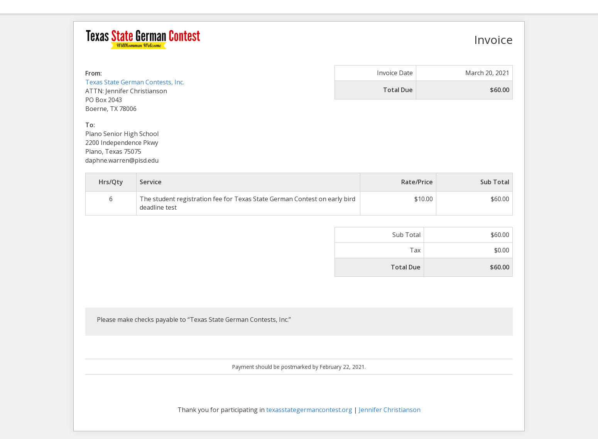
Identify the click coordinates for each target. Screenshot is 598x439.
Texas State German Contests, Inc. (134, 82)
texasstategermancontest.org (309, 409)
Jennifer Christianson (390, 409)
